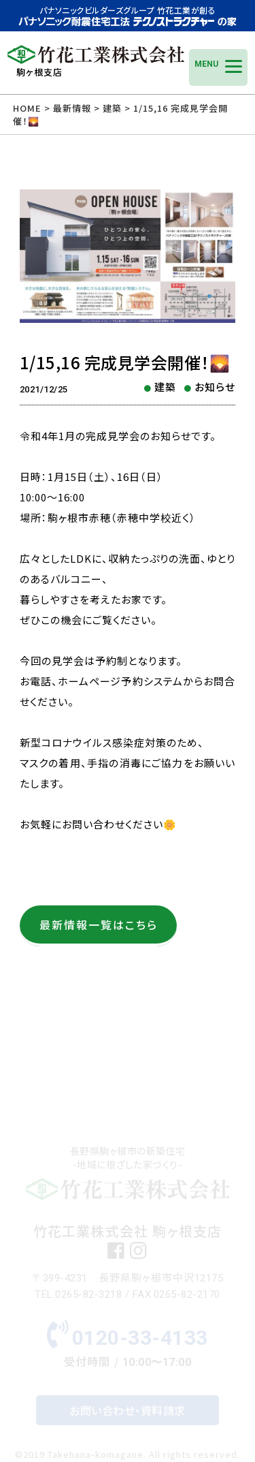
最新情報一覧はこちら (98, 924)
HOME (27, 108)
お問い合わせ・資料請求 (127, 1410)
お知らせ (214, 386)
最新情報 (72, 108)
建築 (165, 386)
